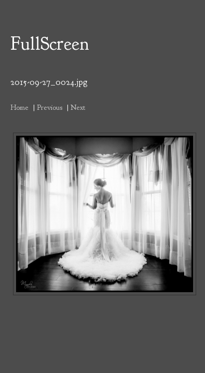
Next (78, 107)
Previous (49, 107)
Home (19, 107)
